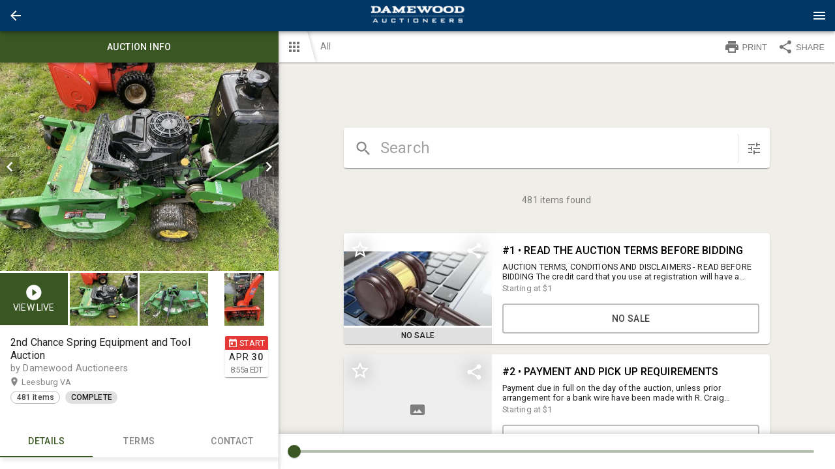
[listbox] (139, 167)
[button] (15, 15)
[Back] (15, 15)
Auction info (139, 47)
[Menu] (819, 15)
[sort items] (754, 148)
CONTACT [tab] (231, 441)
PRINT (745, 47)
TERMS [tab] (139, 441)
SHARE (801, 47)
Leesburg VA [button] (59, 382)
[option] (139, 167)
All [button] (325, 46)
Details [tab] (46, 441)
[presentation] (417, 15)
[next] (269, 167)
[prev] (10, 167)
